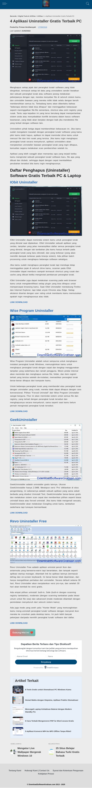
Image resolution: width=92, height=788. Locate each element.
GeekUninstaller (23, 420)
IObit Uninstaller (24, 182)
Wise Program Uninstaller (31, 311)
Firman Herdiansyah (27, 27)
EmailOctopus (52, 668)
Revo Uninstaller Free (28, 521)
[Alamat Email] (30, 656)
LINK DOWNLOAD (19, 302)
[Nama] (61, 656)
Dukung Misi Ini (22, 632)
